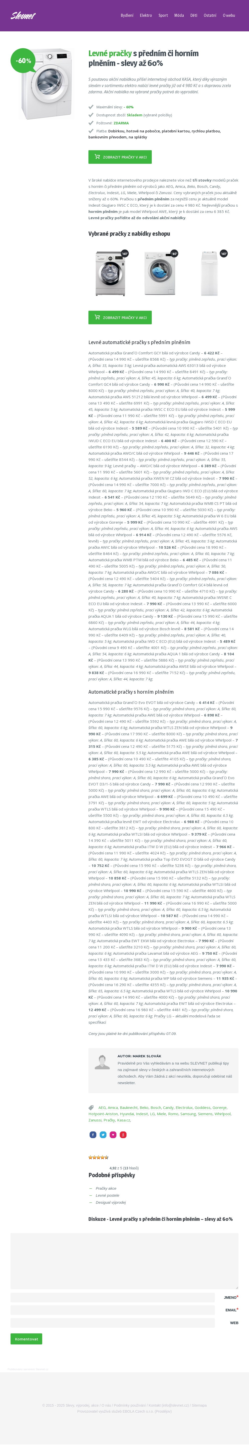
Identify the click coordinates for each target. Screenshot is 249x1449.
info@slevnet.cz (175, 1410)
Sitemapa (199, 1410)
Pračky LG (162, 1015)
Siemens (205, 1113)
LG (152, 1113)
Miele (161, 1113)
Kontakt (155, 1410)
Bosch (156, 1107)
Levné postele (107, 1195)
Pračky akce (106, 1188)
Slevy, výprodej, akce (82, 1410)
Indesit (142, 1113)
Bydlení (127, 15)
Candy (168, 1107)
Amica (113, 1107)
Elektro (146, 15)
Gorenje (220, 1107)
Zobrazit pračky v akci (118, 157)
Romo (173, 1113)
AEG (102, 1107)
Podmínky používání (130, 1410)
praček (207, 192)
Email (232, 1311)
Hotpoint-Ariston (103, 1113)
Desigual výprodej (111, 1202)
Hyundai (127, 1113)
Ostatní (210, 15)
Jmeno (231, 1297)
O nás (106, 1410)
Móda (179, 15)
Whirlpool (223, 1113)
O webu (229, 15)
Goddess (203, 1107)
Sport (163, 15)
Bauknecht (129, 1107)
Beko (144, 1107)
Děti (193, 15)
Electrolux (184, 1107)
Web (234, 1327)
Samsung (188, 1113)
